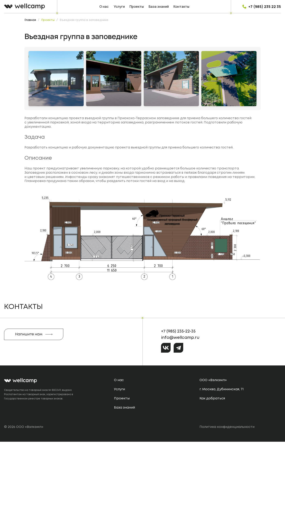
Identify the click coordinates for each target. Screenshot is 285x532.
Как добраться (212, 488)
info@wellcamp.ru (180, 428)
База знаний (159, 6)
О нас (104, 6)
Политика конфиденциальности (227, 517)
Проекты (136, 6)
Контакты (181, 6)
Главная (30, 20)
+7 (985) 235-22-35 (178, 422)
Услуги (119, 6)
